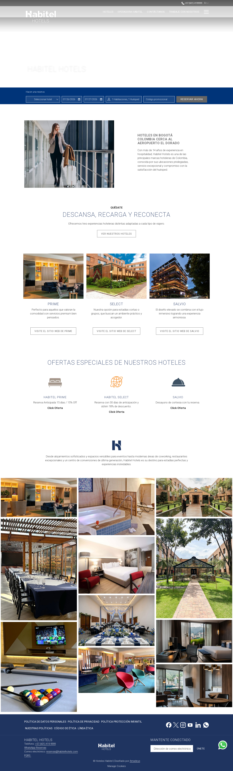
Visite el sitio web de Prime (55, 332)
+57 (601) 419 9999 (45, 743)
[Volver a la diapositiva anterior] (194, 82)
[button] (72, 99)
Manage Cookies (116, 766)
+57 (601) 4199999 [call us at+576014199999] (192, 3)
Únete (201, 748)
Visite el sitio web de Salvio (181, 332)
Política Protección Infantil (121, 721)
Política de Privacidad (84, 721)
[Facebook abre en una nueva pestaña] (169, 724)
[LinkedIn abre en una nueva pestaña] (198, 724)
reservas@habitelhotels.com (62, 751)
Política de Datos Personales (45, 721)
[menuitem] (81, 11)
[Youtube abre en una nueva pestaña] (190, 724)
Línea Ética (85, 728)
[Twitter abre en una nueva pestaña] (176, 724)
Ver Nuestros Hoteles (116, 233)
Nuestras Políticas (38, 728)
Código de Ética (65, 728)
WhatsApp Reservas (35, 747)
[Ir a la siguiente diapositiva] (207, 82)
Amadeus (135, 760)
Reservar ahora (192, 99)
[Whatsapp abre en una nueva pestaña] (206, 724)
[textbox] (43, 99)
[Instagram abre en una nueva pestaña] (183, 724)
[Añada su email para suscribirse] (171, 748)
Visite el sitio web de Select (118, 332)
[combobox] (43, 99)
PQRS (27, 755)
